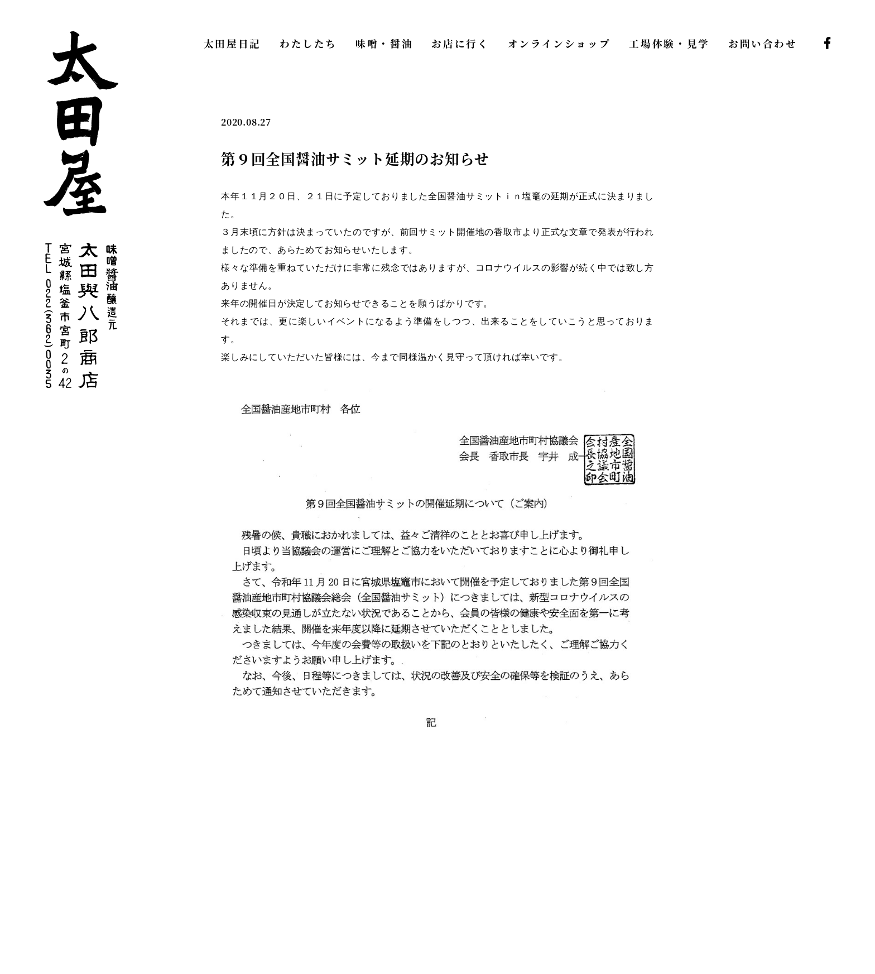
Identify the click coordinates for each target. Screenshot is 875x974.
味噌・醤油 (384, 43)
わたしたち (308, 43)
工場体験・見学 (669, 43)
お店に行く (460, 43)
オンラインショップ (559, 43)
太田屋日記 (232, 43)
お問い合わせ (762, 43)
